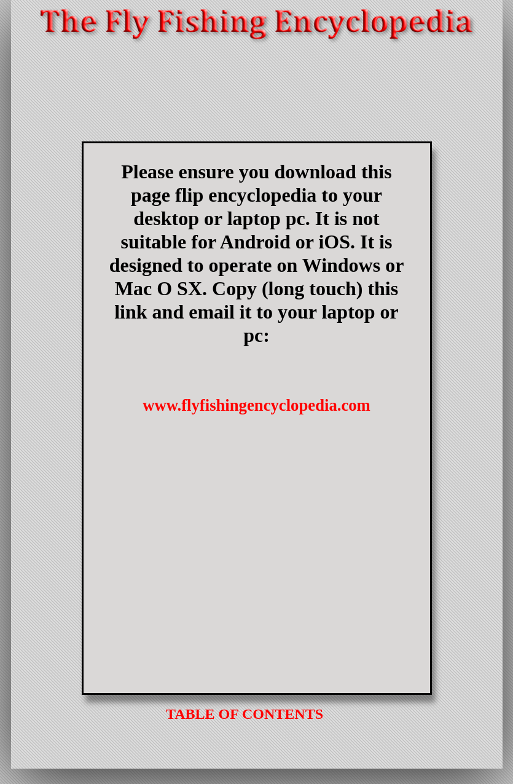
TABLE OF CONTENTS (244, 714)
